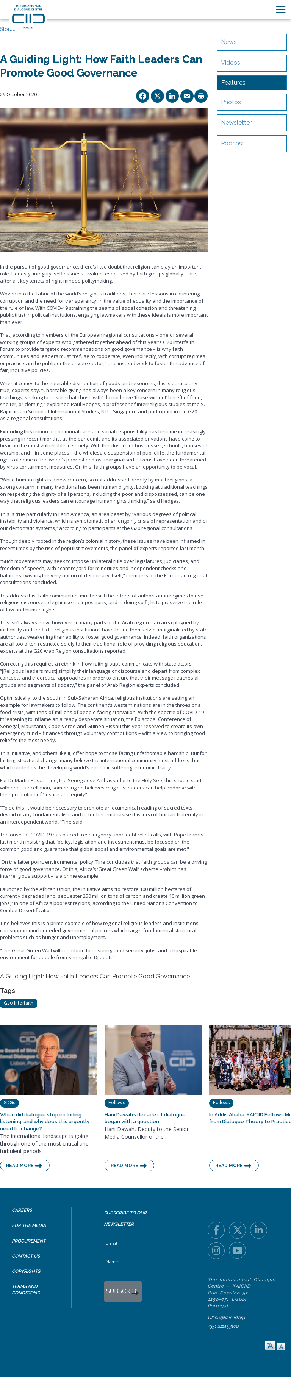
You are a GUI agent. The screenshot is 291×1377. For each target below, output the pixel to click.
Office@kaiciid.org (226, 1317)
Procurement (28, 1241)
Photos (231, 102)
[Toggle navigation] (281, 9)
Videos (230, 62)
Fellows (116, 1102)
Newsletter (236, 122)
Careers (22, 1210)
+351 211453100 (223, 1326)
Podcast (232, 143)
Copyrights (26, 1271)
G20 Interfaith (18, 1003)
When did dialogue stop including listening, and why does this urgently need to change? (44, 1122)
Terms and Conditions (25, 1290)
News (229, 41)
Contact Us (26, 1256)
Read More (20, 1165)
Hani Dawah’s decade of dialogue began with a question (145, 1118)
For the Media (29, 1225)
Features (233, 82)
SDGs (9, 1102)
